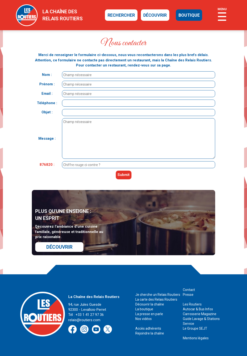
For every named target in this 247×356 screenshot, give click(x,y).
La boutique (144, 309)
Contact (189, 290)
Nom (46, 75)
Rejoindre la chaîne (149, 333)
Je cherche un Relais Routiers (157, 295)
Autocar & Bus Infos (198, 309)
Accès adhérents (148, 328)
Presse (188, 295)
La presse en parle (149, 314)
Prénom (46, 84)
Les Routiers (192, 304)
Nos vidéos (143, 319)
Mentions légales (196, 338)
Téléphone (46, 103)
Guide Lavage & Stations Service (201, 321)
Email (46, 93)
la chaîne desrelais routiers (62, 15)
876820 (46, 164)
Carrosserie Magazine (199, 314)
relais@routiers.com (84, 320)
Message (46, 138)
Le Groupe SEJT (195, 328)
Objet (46, 112)
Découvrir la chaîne (149, 304)
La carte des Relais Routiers (156, 299)
